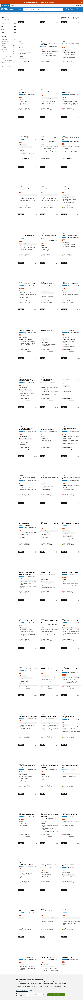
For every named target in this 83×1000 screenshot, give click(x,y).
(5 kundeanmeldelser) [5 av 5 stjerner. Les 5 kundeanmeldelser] (52, 867)
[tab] (5, 5)
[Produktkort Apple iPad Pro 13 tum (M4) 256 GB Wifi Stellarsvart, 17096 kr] (50, 802)
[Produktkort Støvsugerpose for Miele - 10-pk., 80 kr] (71, 366)
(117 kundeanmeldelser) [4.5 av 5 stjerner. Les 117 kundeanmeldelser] (74, 285)
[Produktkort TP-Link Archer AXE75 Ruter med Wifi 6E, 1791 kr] (50, 464)
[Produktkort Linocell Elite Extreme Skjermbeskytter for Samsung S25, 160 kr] (28, 78)
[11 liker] (57, 456)
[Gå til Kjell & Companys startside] (8, 9)
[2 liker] (57, 167)
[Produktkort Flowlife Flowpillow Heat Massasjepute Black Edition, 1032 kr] (50, 30)
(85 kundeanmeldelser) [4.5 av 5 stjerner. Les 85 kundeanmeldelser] (30, 94)
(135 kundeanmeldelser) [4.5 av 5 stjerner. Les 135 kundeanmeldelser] (52, 431)
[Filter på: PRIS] (8, 26)
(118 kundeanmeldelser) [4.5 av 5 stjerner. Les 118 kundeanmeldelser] (74, 381)
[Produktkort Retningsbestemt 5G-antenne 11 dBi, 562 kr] (71, 851)
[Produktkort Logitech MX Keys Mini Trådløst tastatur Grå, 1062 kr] (28, 464)
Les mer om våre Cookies (22, 990)
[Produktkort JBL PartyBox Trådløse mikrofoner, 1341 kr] (28, 802)
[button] (10, 19)
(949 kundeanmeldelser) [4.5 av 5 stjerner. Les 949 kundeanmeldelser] (74, 141)
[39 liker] (78, 358)
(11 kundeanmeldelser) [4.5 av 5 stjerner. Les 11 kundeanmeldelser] (30, 285)
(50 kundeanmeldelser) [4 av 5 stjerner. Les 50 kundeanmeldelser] (52, 333)
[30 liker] (78, 263)
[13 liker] (57, 552)
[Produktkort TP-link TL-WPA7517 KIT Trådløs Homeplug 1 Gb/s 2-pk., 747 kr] (28, 511)
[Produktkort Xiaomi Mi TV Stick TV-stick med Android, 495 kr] (71, 608)
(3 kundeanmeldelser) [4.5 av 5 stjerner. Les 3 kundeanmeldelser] (73, 190)
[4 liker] (36, 70)
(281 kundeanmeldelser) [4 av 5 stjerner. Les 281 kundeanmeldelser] (52, 718)
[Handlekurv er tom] (81, 9)
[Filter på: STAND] (8, 33)
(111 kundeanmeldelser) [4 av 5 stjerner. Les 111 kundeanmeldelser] (31, 718)
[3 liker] (57, 22)
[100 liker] (56, 407)
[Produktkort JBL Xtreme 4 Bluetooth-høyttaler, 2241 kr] (71, 560)
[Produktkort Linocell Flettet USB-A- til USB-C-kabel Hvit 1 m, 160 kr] (71, 125)
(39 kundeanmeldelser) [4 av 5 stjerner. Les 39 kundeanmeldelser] (73, 769)
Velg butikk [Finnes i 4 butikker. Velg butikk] (72, 109)
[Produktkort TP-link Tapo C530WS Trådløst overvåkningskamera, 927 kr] (71, 703)
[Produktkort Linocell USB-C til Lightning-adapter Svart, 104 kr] (50, 175)
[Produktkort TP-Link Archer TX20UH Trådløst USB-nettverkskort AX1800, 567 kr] (28, 560)
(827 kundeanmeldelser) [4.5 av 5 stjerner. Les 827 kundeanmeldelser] (31, 431)
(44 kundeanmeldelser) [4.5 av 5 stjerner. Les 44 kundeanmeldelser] (30, 622)
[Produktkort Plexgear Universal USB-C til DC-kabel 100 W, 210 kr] (50, 608)
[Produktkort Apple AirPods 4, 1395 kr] (28, 30)
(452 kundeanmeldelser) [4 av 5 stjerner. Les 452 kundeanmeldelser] (31, 527)
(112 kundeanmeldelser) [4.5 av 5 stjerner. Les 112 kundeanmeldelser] (31, 866)
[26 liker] (57, 117)
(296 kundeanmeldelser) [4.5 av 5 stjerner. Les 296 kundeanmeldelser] (31, 45)
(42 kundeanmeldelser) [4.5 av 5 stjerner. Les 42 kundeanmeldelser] (73, 816)
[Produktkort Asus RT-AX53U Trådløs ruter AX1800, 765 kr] (71, 511)
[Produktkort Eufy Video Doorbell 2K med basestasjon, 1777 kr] (50, 317)
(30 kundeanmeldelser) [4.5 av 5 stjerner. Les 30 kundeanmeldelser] (30, 912)
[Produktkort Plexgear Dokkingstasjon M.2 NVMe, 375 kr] (28, 608)
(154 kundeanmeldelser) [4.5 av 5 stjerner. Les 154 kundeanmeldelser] (31, 480)
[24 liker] (57, 263)
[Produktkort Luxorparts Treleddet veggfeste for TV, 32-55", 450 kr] (71, 317)
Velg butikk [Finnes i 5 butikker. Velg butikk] (51, 159)
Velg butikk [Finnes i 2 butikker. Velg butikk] (51, 62)
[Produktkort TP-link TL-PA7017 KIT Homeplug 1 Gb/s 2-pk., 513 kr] (71, 464)
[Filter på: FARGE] (8, 23)
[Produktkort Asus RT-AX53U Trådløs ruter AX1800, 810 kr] (50, 511)
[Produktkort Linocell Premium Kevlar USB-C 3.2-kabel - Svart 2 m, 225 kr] (28, 125)
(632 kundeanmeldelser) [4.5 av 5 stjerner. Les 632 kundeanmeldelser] (74, 431)
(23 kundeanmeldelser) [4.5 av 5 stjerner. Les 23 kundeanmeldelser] (73, 574)
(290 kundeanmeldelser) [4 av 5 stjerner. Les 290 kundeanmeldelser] (52, 141)
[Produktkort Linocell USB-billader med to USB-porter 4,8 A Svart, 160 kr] (50, 753)
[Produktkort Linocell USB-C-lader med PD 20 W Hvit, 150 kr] (71, 30)
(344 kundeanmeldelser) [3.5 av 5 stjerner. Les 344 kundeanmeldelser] (74, 237)
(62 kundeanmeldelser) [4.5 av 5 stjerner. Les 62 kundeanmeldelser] (52, 624)
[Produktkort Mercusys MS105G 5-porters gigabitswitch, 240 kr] (50, 656)
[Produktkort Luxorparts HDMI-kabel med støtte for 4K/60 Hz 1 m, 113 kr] (28, 753)
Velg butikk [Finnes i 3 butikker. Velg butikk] (51, 109)
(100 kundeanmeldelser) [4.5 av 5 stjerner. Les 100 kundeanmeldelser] (74, 719)
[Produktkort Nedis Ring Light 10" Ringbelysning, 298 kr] (71, 802)
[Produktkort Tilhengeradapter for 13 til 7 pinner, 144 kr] (28, 898)
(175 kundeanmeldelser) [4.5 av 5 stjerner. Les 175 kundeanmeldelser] (52, 479)
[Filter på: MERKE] (8, 30)
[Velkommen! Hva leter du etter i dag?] (44, 9)
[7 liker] (36, 22)
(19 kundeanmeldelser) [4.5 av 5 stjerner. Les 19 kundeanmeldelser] (30, 576)
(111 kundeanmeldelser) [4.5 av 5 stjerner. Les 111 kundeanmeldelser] (31, 332)
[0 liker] (79, 117)
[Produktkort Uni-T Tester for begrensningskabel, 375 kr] (71, 222)
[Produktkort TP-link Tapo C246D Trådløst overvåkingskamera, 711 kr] (50, 366)
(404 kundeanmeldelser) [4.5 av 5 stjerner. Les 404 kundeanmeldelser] (74, 480)
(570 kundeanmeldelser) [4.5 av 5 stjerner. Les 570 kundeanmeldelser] (52, 769)
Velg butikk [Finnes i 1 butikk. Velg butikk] (28, 62)
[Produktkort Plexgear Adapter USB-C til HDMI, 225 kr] (50, 560)
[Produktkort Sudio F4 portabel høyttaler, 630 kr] (50, 78)
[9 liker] (57, 503)
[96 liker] (78, 309)
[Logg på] (69, 9)
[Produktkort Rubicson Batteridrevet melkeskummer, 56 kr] (71, 271)
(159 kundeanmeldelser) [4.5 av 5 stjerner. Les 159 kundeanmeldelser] (52, 574)
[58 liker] (78, 22)
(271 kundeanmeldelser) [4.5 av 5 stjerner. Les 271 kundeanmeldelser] (74, 332)
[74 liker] (57, 745)
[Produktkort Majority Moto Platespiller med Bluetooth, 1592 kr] (71, 175)
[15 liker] (35, 167)
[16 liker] (35, 309)
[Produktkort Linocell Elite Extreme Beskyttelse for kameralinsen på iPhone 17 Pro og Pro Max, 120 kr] (50, 222)
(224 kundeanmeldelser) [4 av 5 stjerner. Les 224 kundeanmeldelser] (31, 959)
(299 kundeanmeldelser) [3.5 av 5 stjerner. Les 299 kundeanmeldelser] (74, 622)
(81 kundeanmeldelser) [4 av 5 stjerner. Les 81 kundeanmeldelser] (30, 190)
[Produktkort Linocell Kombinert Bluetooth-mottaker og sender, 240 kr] (50, 125)
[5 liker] (36, 648)
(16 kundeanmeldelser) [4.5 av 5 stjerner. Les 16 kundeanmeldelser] (30, 816)
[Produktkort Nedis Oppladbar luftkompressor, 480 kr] (28, 317)
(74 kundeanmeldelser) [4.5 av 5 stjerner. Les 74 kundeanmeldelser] (52, 46)
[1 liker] (57, 214)
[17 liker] (78, 214)
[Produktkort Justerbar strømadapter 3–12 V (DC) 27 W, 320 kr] (50, 851)
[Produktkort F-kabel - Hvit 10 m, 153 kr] (71, 945)
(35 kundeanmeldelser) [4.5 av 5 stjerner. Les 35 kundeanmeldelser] (73, 672)
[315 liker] (35, 407)
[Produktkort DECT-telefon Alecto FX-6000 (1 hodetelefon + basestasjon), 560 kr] (28, 222)
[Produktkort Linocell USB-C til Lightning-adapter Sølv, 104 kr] (28, 175)
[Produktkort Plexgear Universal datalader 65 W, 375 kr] (50, 271)
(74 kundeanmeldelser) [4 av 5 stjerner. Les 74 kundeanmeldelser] (52, 93)
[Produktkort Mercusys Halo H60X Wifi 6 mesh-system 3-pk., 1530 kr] (71, 656)
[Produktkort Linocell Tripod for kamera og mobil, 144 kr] (28, 945)
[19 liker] (35, 600)
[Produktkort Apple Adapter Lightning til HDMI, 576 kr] (28, 851)
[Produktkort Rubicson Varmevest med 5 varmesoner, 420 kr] (71, 898)
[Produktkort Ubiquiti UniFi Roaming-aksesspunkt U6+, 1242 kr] (28, 271)
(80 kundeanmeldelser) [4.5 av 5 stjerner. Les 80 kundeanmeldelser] (73, 94)
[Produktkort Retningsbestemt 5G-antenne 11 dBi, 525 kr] (71, 753)
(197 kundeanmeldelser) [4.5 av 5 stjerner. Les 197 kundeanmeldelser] (52, 285)
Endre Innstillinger (19, 994)
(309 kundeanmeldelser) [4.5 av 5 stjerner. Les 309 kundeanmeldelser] (52, 525)
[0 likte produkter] (77, 9)
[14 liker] (35, 695)
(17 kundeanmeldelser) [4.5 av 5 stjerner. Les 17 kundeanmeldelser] (52, 240)
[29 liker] (57, 358)
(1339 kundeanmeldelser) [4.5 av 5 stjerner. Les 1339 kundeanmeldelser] (31, 670)
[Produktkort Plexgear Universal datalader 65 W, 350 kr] (50, 898)
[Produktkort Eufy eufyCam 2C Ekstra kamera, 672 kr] (50, 945)
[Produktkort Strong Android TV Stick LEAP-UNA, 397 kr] (50, 703)
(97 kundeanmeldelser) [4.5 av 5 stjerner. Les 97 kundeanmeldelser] (52, 670)
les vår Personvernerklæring (34, 990)
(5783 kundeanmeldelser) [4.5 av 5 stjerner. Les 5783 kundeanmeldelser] (74, 45)
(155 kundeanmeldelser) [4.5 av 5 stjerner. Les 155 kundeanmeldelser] (52, 382)
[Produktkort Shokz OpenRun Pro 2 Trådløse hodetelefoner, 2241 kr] (71, 78)
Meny (18, 9)
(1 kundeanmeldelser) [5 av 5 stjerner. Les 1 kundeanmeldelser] (52, 818)
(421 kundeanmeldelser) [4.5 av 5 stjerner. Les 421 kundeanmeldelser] (31, 139)
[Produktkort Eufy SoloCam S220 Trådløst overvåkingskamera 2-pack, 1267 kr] (28, 366)
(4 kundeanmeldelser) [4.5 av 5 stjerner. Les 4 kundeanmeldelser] (73, 959)
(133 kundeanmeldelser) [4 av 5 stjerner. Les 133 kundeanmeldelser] (74, 912)
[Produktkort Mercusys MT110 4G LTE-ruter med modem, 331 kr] (28, 703)
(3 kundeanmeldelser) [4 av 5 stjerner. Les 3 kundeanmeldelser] (30, 238)
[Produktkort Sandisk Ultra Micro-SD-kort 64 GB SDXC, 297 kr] (28, 656)
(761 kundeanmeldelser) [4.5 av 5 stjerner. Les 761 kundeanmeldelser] (31, 769)
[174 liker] (35, 937)
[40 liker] (78, 745)
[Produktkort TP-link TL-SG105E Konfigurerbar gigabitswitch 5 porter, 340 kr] (28, 415)
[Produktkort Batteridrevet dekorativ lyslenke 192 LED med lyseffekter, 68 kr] (50, 415)
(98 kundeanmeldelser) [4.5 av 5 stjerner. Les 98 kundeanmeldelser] (52, 959)
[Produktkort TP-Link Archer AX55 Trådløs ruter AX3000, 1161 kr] (71, 415)
